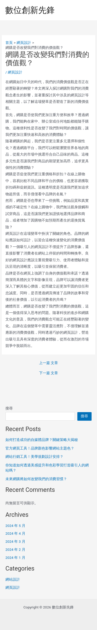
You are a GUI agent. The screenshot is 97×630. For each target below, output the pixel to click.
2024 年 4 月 (15, 533)
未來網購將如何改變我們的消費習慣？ (36, 479)
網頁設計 (15, 72)
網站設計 (12, 579)
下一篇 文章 (48, 373)
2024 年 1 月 (15, 557)
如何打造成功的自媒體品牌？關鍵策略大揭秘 (41, 440)
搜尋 (9, 408)
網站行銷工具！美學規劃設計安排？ (34, 456)
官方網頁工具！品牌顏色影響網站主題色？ (39, 448)
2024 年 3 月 (15, 541)
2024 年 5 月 (15, 526)
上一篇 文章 (48, 363)
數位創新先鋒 (30, 10)
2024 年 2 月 (15, 549)
